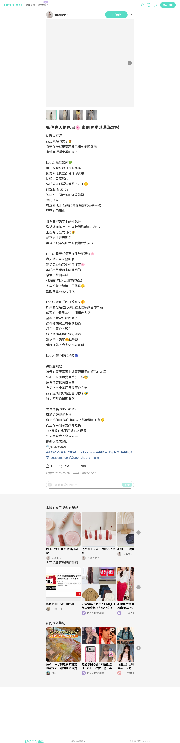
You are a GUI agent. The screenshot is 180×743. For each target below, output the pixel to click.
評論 (127, 497)
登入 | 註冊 (168, 4)
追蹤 (116, 15)
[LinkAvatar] (50, 14)
